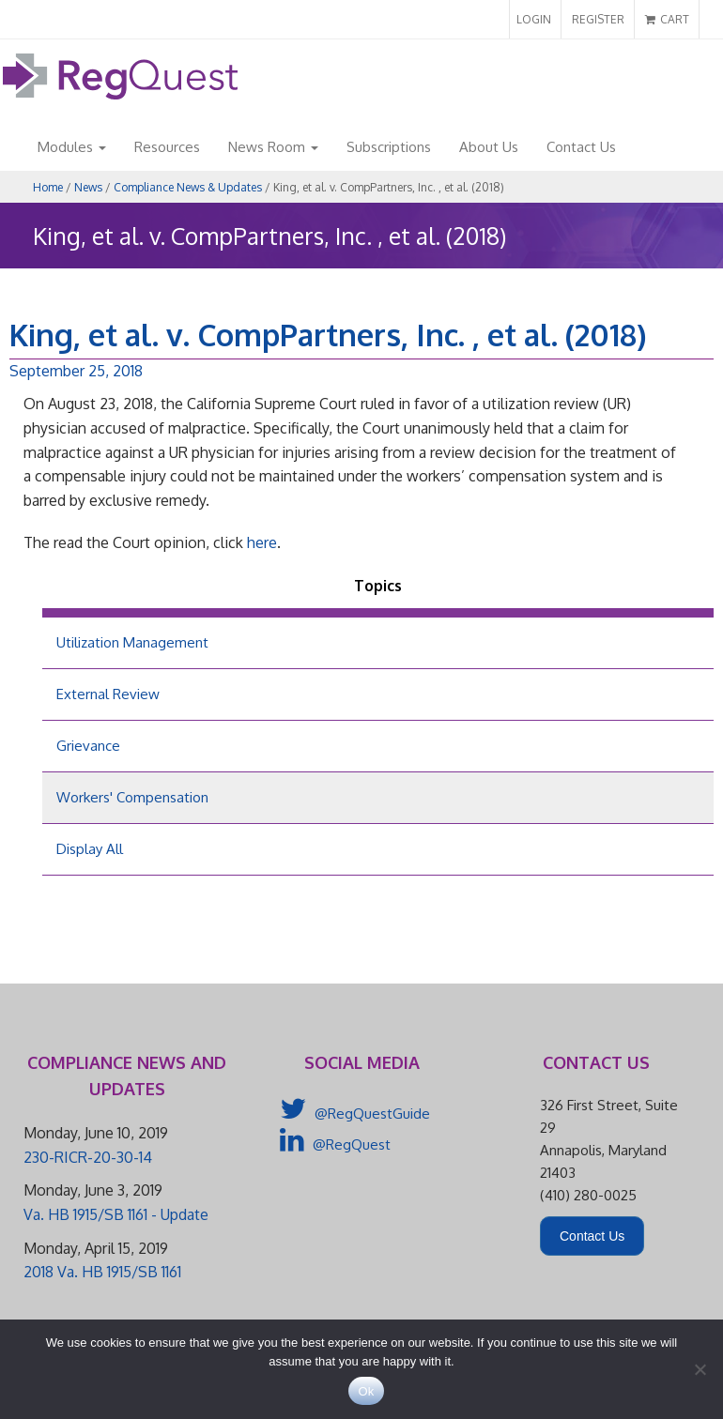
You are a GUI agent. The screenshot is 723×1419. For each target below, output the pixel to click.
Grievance (88, 746)
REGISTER (598, 19)
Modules (72, 147)
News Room (273, 147)
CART (667, 19)
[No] (699, 1369)
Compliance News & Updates (188, 187)
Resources (167, 147)
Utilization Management (132, 642)
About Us (488, 147)
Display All (89, 849)
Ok (366, 1391)
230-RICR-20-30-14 (87, 1157)
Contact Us (581, 147)
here (262, 542)
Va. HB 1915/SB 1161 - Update (115, 1214)
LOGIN (533, 19)
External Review (108, 694)
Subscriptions (388, 147)
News (88, 187)
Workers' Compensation (132, 797)
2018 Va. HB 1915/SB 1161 (102, 1271)
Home (48, 187)
